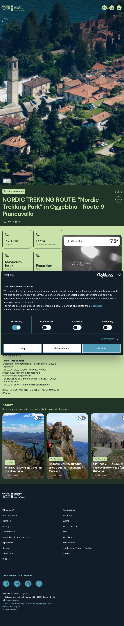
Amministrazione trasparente (16, 537)
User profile (104, 7)
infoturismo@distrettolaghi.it (14, 603)
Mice (65, 531)
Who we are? (8, 510)
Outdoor (6, 548)
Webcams (68, 515)
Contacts (6, 521)
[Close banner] (119, 275)
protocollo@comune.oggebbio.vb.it (21, 372)
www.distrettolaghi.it (11, 606)
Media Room (69, 542)
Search (111, 7)
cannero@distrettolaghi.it (36, 384)
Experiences (7, 542)
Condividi (118, 192)
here (44, 309)
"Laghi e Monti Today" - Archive (77, 548)
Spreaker (39, 583)
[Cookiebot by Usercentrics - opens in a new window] (99, 275)
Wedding (67, 537)
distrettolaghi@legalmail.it (40, 603)
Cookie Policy (8, 531)
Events (66, 521)
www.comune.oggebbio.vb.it (17, 375)
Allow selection (62, 348)
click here (96, 306)
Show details (108, 338)
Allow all (101, 348)
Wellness (6, 559)
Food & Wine (69, 510)
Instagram (17, 583)
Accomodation (70, 526)
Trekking (5, 21)
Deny (22, 348)
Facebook (6, 583)
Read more (23, 446)
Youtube (28, 583)
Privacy (5, 526)
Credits (66, 553)
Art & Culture (8, 553)
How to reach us (9, 515)
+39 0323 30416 (12, 600)
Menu (119, 7)
